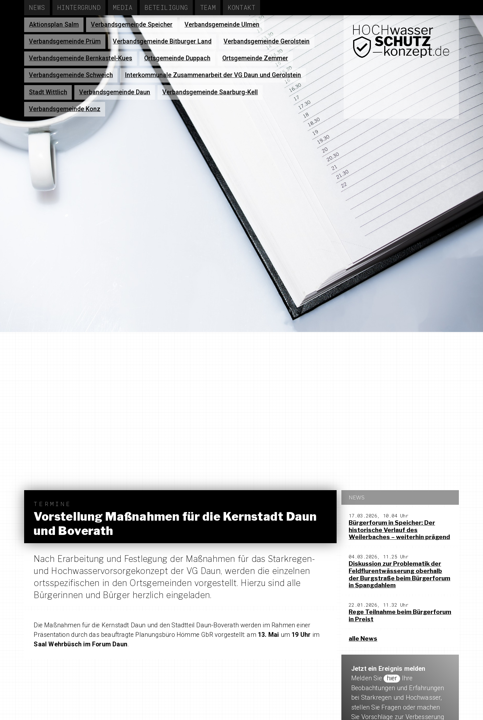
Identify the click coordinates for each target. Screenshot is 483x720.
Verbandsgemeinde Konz (64, 109)
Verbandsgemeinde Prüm (65, 41)
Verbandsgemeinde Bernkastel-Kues (80, 58)
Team (208, 7)
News (37, 7)
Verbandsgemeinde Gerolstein (267, 41)
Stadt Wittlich (48, 92)
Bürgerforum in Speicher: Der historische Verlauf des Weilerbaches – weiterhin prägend (399, 530)
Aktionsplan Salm (54, 24)
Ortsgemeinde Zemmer (255, 58)
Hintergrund (79, 7)
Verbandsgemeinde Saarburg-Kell (210, 92)
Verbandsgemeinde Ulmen (221, 24)
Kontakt (241, 7)
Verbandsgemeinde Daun (114, 92)
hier (392, 678)
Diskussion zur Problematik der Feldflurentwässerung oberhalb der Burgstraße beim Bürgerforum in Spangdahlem (399, 574)
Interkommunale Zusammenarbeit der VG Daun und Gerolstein (213, 75)
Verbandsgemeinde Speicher (131, 24)
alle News (363, 638)
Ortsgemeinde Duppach (177, 58)
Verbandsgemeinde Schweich (71, 75)
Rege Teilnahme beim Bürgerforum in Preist (400, 615)
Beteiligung (166, 7)
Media (122, 7)
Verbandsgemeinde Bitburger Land (162, 41)
